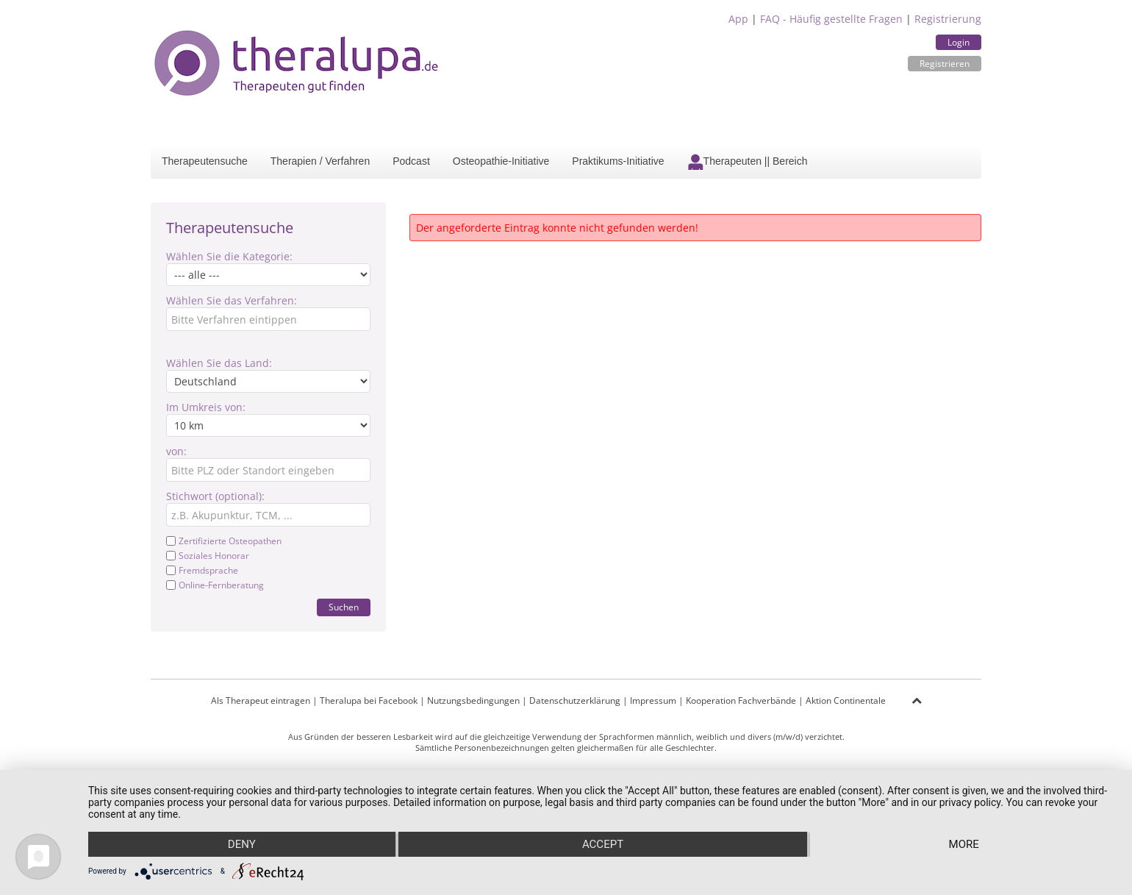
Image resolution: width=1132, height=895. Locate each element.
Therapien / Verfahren (320, 161)
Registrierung (947, 19)
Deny (242, 844)
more (964, 844)
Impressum (653, 700)
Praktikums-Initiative (618, 161)
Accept (602, 844)
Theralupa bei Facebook (369, 700)
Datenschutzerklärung (574, 700)
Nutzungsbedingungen (473, 700)
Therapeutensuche (205, 161)
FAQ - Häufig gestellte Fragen (831, 19)
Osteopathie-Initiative (501, 161)
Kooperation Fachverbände (741, 700)
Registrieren (945, 63)
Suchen (344, 607)
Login (958, 42)
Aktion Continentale (846, 700)
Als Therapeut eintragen (260, 700)
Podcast (411, 161)
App (738, 19)
